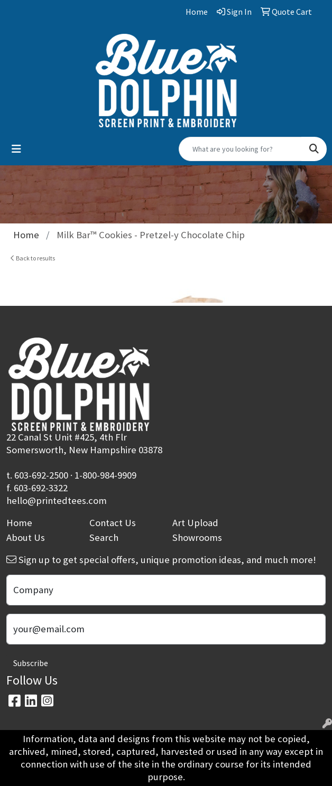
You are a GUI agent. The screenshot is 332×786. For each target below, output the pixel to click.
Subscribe (30, 663)
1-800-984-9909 (105, 475)
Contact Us (112, 523)
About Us (25, 537)
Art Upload (195, 523)
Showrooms (197, 537)
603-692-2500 (41, 475)
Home (19, 523)
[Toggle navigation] (16, 149)
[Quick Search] (240, 149)
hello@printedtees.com (56, 500)
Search (103, 537)
